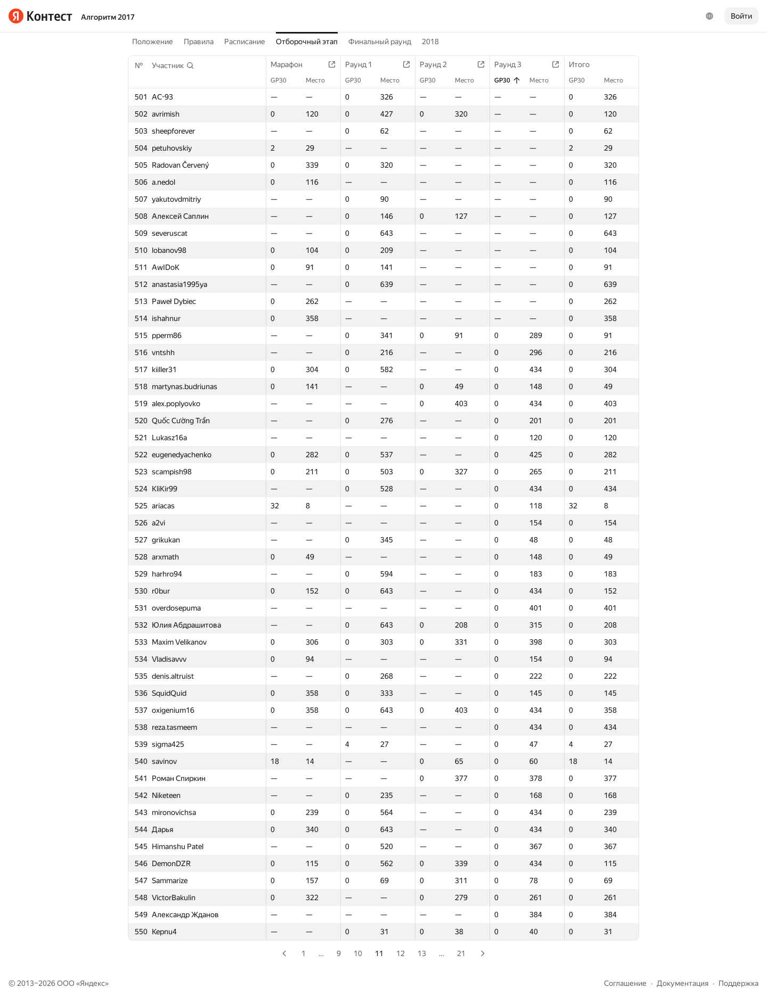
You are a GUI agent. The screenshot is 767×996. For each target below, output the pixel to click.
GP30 (284, 80)
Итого (584, 64)
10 (358, 953)
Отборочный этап (307, 41)
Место (321, 80)
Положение (152, 41)
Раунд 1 (364, 64)
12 (400, 953)
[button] (173, 65)
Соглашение (625, 983)
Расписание (244, 41)
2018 (430, 41)
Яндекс (92, 983)
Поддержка (738, 983)
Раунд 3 (513, 64)
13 (422, 953)
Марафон (292, 64)
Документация (682, 983)
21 (461, 953)
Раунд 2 (439, 64)
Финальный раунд (379, 41)
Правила (199, 41)
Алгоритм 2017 (108, 17)
